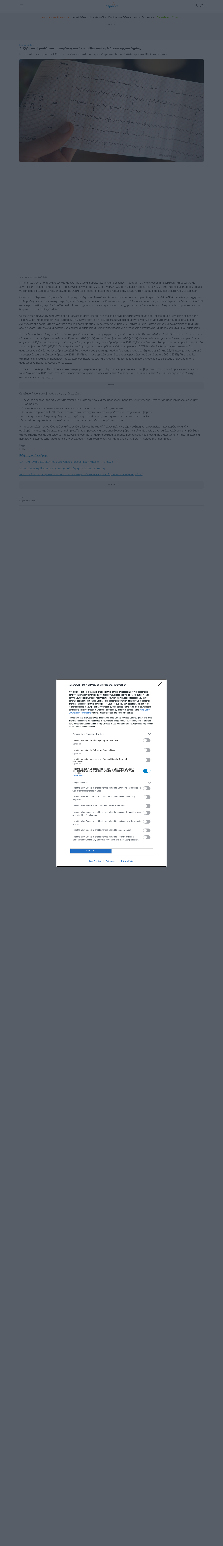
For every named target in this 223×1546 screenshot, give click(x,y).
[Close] (160, 685)
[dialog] (111, 773)
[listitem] (111, 734)
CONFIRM (91, 851)
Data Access (111, 861)
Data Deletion (95, 861)
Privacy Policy (127, 861)
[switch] (146, 740)
